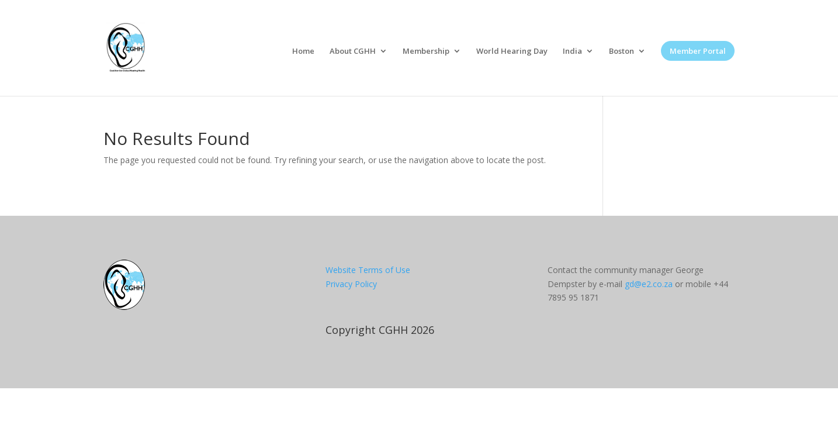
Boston (621, 51)
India (572, 51)
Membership (426, 51)
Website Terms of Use (367, 269)
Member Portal (698, 51)
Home (303, 51)
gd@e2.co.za (649, 283)
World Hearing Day (512, 51)
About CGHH (353, 51)
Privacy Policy (351, 283)
